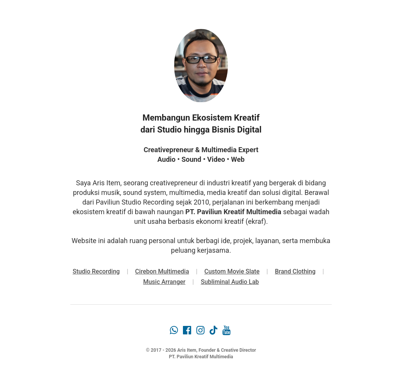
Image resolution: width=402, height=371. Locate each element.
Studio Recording (96, 271)
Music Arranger (164, 281)
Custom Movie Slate (232, 271)
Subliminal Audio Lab (230, 281)
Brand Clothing (295, 271)
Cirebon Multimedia (162, 271)
